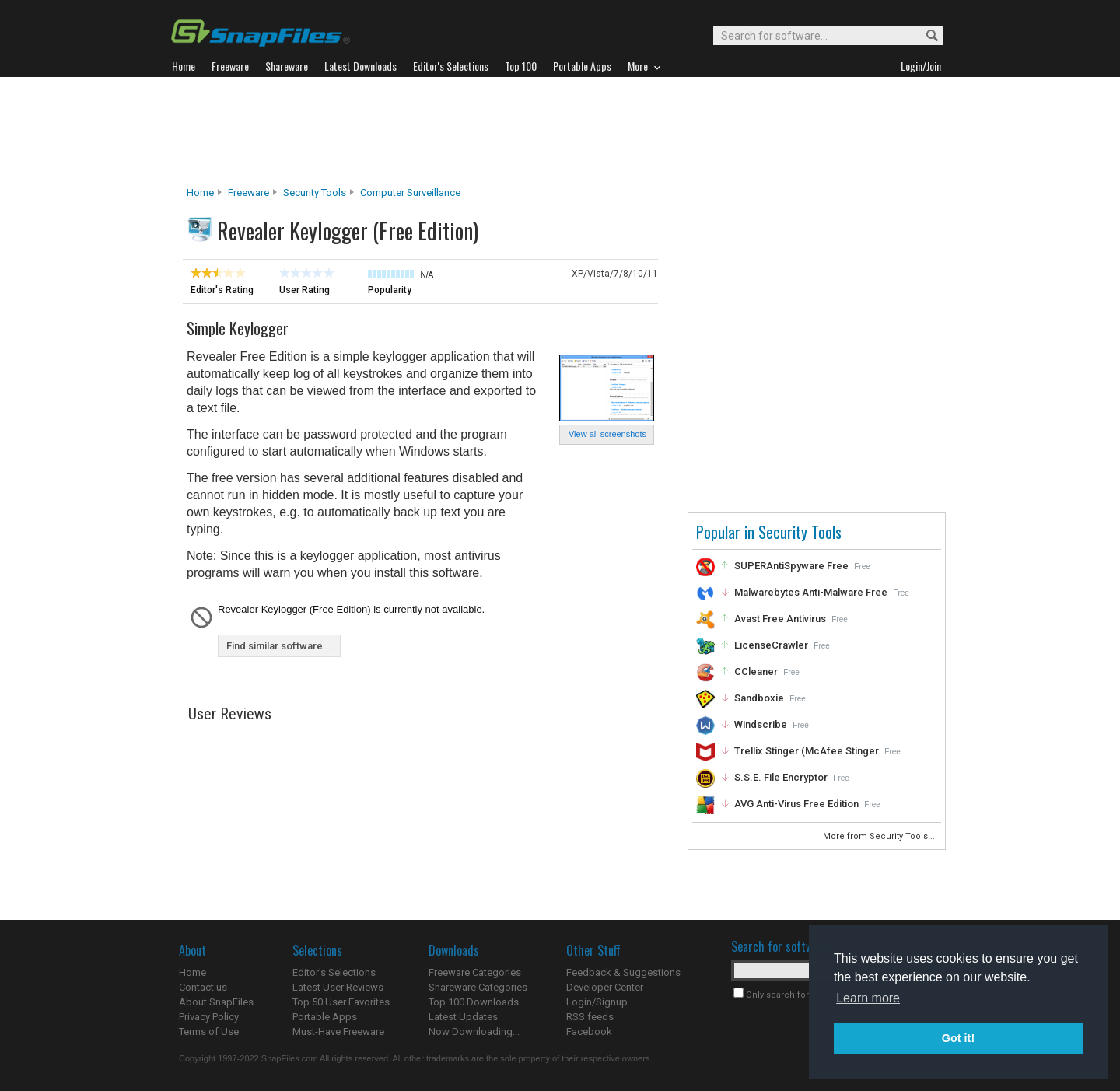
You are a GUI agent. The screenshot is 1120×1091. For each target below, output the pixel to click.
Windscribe (760, 724)
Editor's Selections (334, 972)
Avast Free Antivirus (780, 618)
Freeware (248, 192)
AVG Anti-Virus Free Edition (796, 804)
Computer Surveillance (410, 192)
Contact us (203, 987)
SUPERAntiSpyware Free (791, 566)
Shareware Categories (478, 987)
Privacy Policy (209, 1017)
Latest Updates (463, 1017)
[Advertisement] (560, 131)
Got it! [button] (958, 1038)
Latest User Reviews (337, 987)
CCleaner (756, 671)
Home (200, 192)
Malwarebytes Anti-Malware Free (810, 592)
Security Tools (314, 192)
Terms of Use (209, 1031)
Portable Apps (324, 1017)
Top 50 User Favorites (341, 1002)
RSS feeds (590, 1017)
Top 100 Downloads (474, 1002)
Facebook (589, 1031)
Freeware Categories (475, 972)
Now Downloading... (474, 1031)
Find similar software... (279, 646)
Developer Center (604, 987)
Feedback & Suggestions (623, 972)
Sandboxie (759, 698)
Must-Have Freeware (338, 1031)
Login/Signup (597, 1002)
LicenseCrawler (771, 645)
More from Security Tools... (880, 836)
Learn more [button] (868, 998)
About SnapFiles (216, 1002)
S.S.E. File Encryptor (781, 777)
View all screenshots (607, 434)
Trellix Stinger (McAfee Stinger (806, 751)
